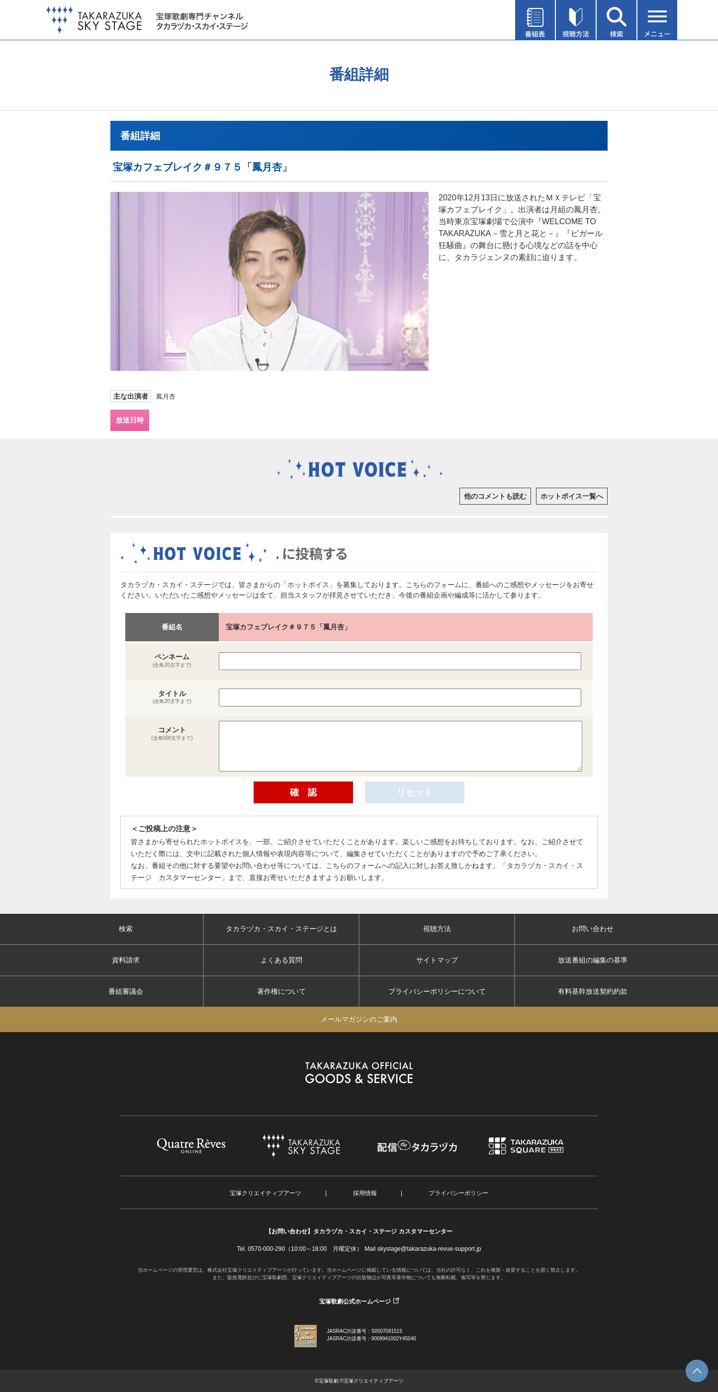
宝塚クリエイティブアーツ (265, 1193)
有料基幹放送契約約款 (593, 991)
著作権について (281, 991)
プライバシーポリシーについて (437, 991)
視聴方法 (437, 929)
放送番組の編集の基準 (593, 960)
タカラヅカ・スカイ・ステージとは (281, 929)
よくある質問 (281, 960)
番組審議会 (125, 991)
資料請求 (126, 960)
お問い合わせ (593, 929)
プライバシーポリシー (458, 1193)
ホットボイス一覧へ (571, 496)
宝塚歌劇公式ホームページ (355, 1301)
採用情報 (365, 1193)
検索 (126, 929)
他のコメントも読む (495, 496)
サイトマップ (437, 960)
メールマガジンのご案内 (359, 1019)
